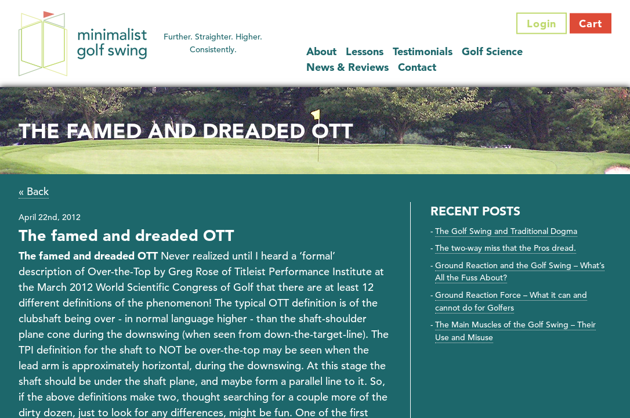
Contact (417, 66)
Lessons (364, 50)
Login (542, 23)
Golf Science (492, 50)
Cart (590, 23)
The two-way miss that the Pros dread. (505, 248)
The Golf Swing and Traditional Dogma (506, 231)
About (321, 50)
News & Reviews (347, 66)
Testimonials (422, 50)
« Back (34, 191)
